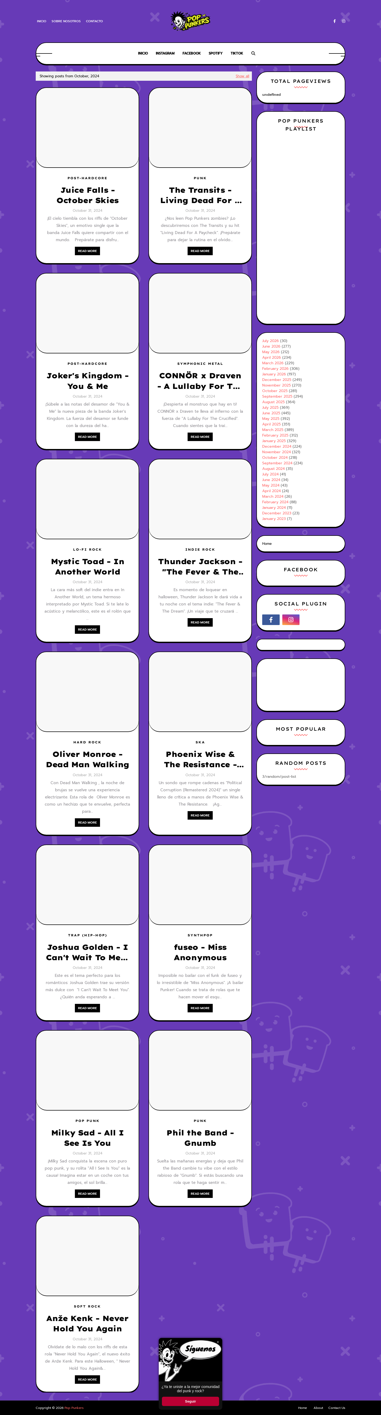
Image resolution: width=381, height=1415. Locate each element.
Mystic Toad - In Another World (87, 566)
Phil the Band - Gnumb (200, 1138)
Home (267, 543)
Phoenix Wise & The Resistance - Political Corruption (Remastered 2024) (200, 759)
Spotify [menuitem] (216, 53)
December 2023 (276, 513)
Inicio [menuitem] (143, 53)
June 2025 (271, 413)
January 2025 (274, 441)
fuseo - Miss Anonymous (200, 952)
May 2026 (271, 352)
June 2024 (271, 480)
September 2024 (277, 463)
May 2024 (270, 485)
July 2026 (270, 341)
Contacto (94, 21)
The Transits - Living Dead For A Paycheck (200, 195)
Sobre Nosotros (66, 21)
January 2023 (274, 519)
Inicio (41, 21)
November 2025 (276, 385)
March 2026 (273, 363)
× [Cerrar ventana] (218, 1342)
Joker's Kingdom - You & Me (87, 380)
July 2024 (270, 474)
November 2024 (276, 452)
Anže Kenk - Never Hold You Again (87, 1323)
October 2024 (275, 457)
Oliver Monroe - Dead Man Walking (87, 759)
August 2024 (273, 468)
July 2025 (270, 407)
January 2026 (274, 374)
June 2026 (271, 346)
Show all (242, 76)
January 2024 (274, 507)
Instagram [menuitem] (165, 53)
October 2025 (275, 391)
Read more (87, 251)
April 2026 (271, 357)
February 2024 (275, 502)
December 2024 (276, 446)
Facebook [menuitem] (192, 53)
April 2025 (271, 424)
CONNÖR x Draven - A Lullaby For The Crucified (200, 381)
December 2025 (276, 380)
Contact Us (336, 1407)
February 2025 (275, 435)
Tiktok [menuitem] (237, 53)
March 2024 (272, 496)
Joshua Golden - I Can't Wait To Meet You (87, 952)
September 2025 (277, 396)
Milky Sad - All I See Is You (87, 1138)
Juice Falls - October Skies (87, 195)
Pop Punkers (74, 1407)
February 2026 (275, 368)
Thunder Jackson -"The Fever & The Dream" (200, 567)
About (318, 1407)
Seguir (190, 1401)
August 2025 (273, 402)
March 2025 (272, 430)
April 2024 (271, 491)
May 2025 (270, 418)
